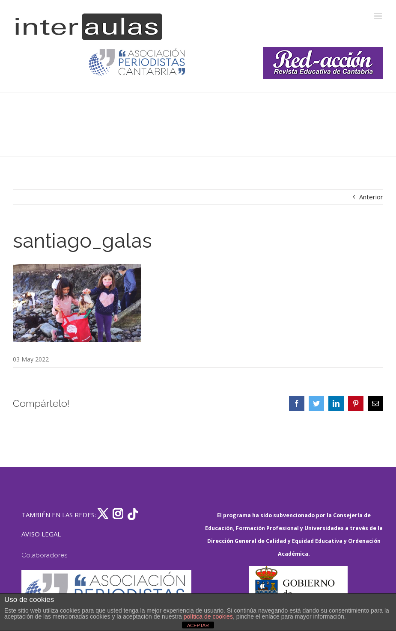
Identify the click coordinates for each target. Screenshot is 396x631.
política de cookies (208, 616)
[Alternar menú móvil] (378, 16)
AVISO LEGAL (41, 534)
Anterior (371, 197)
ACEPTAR (198, 625)
